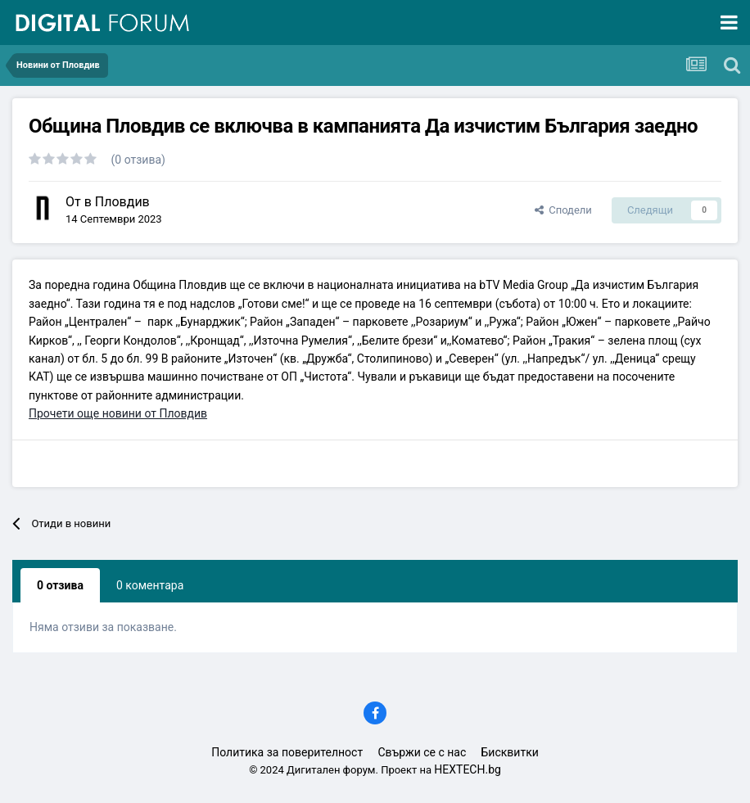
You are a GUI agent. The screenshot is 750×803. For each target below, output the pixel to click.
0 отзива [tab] (60, 585)
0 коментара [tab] (149, 585)
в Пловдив (117, 202)
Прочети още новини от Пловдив (118, 413)
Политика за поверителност (287, 752)
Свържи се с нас (421, 752)
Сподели (563, 210)
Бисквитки (510, 752)
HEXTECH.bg (467, 769)
